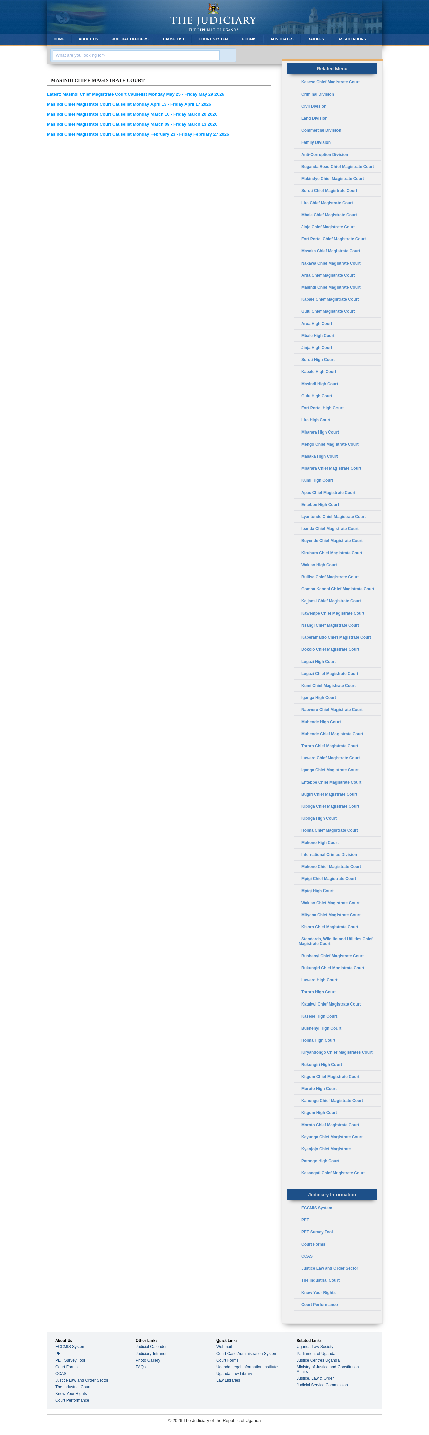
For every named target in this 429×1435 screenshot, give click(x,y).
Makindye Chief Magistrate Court (332, 178)
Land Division (314, 118)
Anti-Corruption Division (324, 154)
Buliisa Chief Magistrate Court (330, 577)
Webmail (224, 1346)
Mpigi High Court (317, 890)
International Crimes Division (329, 854)
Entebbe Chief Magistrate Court (331, 782)
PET (305, 1220)
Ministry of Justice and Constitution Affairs (328, 1369)
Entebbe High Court (320, 504)
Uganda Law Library (234, 1373)
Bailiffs (316, 39)
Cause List (174, 39)
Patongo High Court (320, 1161)
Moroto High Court (319, 1088)
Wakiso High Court (319, 565)
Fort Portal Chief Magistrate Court (333, 239)
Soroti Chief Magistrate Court (329, 190)
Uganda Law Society (315, 1346)
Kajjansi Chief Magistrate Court (331, 601)
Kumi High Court (317, 480)
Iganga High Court (318, 697)
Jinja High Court (316, 347)
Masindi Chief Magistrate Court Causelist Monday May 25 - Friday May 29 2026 (135, 94)
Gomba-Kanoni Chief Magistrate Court (337, 589)
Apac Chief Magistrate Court (328, 492)
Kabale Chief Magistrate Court (330, 299)
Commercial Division (321, 130)
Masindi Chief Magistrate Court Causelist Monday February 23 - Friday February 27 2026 (138, 134)
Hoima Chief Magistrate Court (329, 830)
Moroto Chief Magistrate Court (330, 1125)
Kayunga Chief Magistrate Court (332, 1137)
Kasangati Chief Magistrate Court (333, 1173)
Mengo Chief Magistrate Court (330, 444)
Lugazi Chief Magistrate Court (329, 673)
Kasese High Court (319, 1016)
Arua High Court (316, 323)
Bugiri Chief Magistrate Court (329, 794)
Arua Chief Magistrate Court (328, 275)
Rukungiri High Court (321, 1064)
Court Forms (313, 1244)
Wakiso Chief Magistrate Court (330, 903)
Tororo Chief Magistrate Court (329, 746)
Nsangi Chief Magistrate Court (330, 625)
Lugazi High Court (318, 661)
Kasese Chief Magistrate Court (330, 82)
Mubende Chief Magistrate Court (332, 734)
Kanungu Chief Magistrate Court (332, 1100)
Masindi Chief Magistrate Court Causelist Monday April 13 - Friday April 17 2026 (129, 104)
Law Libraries (228, 1380)
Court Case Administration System (247, 1353)
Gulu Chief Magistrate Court (328, 311)
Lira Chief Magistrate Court (327, 202)
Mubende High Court (321, 722)
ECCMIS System (316, 1208)
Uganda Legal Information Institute (247, 1367)
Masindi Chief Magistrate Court (331, 287)
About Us (88, 39)
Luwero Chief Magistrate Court (330, 758)
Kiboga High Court (319, 818)
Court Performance (319, 1304)
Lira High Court (315, 420)
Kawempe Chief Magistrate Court (332, 613)
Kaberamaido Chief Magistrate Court (336, 637)
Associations (352, 39)
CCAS (307, 1256)
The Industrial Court (320, 1280)
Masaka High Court (319, 456)
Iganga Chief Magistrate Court (330, 770)
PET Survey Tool (317, 1232)
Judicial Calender (151, 1346)
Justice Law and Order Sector (329, 1268)
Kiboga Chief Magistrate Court (330, 806)
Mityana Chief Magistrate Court (331, 915)
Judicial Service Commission (322, 1385)
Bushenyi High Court (321, 1028)
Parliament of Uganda (316, 1353)
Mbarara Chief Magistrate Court (331, 468)
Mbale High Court (317, 335)
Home (59, 39)
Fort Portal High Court (322, 408)
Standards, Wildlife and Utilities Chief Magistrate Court (336, 941)
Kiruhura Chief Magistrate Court (331, 553)
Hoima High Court (318, 1040)
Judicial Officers (130, 39)
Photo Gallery (148, 1360)
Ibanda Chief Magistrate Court (330, 528)
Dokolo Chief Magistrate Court (330, 649)
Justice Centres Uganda (318, 1360)
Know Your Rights (318, 1292)
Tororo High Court (318, 992)
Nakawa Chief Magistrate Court (331, 263)
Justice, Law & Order (315, 1378)
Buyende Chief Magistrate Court (332, 540)
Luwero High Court (319, 980)
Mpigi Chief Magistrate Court (328, 878)
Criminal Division (317, 94)
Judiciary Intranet (151, 1353)
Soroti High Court (318, 359)
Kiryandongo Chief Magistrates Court (337, 1052)
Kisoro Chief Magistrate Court (329, 927)
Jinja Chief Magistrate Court (328, 227)
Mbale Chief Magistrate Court (329, 215)
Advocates (281, 39)
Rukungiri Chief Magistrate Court (332, 968)
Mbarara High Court (320, 432)
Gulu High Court (316, 396)
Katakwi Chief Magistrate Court (331, 1004)
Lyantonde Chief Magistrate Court (333, 516)
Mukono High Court (320, 842)
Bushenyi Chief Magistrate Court (332, 956)
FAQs (141, 1367)
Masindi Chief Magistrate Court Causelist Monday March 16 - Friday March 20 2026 (132, 114)
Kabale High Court (318, 371)
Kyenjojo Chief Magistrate (326, 1149)
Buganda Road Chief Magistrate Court (337, 166)
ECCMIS (249, 39)
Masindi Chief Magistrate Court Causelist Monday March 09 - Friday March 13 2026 (132, 124)
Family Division (316, 142)
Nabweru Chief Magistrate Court (332, 709)
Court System (213, 39)
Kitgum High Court (319, 1112)
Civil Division (313, 106)
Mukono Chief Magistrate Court (331, 866)
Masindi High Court (319, 384)
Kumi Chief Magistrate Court (328, 685)
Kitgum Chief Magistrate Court (330, 1076)
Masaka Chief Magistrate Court (330, 251)
